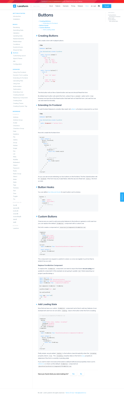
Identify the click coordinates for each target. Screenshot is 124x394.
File (14, 137)
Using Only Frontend (19, 72)
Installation (16, 19)
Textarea (16, 188)
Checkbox (16, 125)
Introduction (17, 16)
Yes (73, 374)
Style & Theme (17, 58)
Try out (106, 6)
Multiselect (16, 162)
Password (16, 168)
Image (15, 148)
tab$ (14, 222)
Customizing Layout (19, 55)
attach (73, 109)
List (14, 154)
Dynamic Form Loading (20, 75)
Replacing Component (20, 98)
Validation (16, 33)
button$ (15, 211)
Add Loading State (49, 29)
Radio (15, 171)
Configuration (17, 64)
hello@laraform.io (80, 393)
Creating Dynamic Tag (20, 106)
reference (41, 364)
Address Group (18, 120)
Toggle (15, 196)
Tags (14, 185)
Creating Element (18, 95)
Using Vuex (16, 83)
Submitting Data (18, 30)
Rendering (16, 27)
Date (14, 131)
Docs (87, 6)
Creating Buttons (45, 21)
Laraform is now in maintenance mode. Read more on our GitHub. (62, 1)
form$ (15, 205)
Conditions (16, 44)
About (51, 6)
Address (15, 117)
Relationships (17, 41)
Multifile (15, 159)
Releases (80, 6)
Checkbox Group (18, 128)
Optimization (17, 89)
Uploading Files (18, 81)
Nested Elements (18, 38)
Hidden (15, 145)
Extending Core (18, 92)
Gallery (15, 140)
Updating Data (17, 36)
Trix (14, 199)
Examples (66, 6)
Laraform (16, 228)
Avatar (15, 123)
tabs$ (15, 219)
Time (14, 193)
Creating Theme (18, 103)
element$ (16, 208)
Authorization (17, 86)
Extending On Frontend (20, 78)
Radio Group (17, 174)
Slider (15, 179)
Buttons (15, 53)
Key (14, 151)
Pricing (73, 6)
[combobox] (38, 6)
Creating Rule (17, 100)
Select (15, 176)
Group (15, 142)
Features (57, 6)
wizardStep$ (17, 216)
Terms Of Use (70, 393)
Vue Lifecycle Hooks (54, 192)
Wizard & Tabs (17, 50)
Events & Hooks (18, 47)
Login (93, 6)
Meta (14, 157)
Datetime (16, 134)
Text (14, 190)
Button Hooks (43, 25)
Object (15, 165)
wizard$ (15, 214)
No (81, 374)
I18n (14, 61)
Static (15, 182)
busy (83, 356)
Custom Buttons (44, 27)
